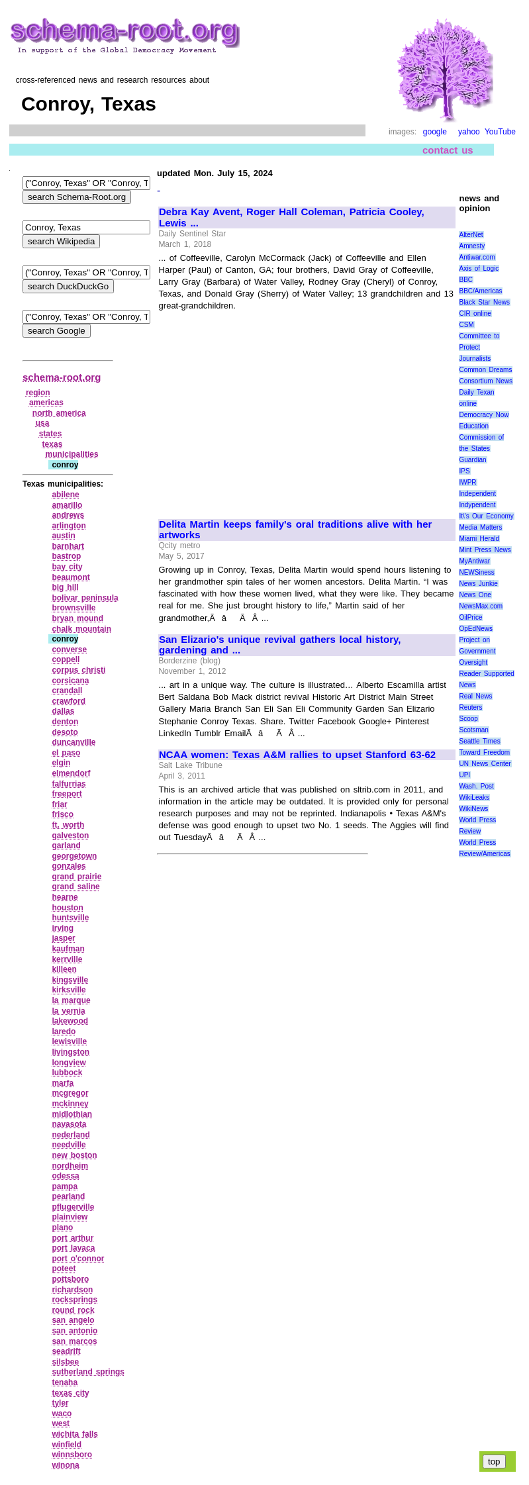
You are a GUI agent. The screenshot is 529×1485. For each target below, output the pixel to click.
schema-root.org (62, 377)
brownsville (73, 607)
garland (66, 845)
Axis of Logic (479, 268)
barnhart (68, 546)
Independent (477, 493)
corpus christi (78, 670)
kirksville (68, 989)
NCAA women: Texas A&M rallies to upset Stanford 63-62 (297, 754)
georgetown (74, 856)
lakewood (70, 1021)
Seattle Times (479, 741)
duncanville (73, 742)
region (38, 392)
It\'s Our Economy (486, 516)
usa (43, 423)
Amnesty (472, 246)
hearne (64, 897)
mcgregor (70, 1093)
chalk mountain (81, 629)
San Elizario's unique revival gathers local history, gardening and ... (280, 645)
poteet (63, 1268)
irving (62, 928)
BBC (466, 279)
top (494, 1461)
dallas (63, 711)
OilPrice (470, 617)
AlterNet (471, 234)
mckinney (70, 1103)
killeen (64, 969)
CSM (466, 324)
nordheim (70, 1166)
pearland (68, 1196)
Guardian (472, 459)
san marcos (74, 1341)
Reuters (470, 707)
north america (59, 413)
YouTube (500, 131)
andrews (68, 515)
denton (65, 721)
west (61, 1423)
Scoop (468, 718)
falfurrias (68, 784)
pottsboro (70, 1279)
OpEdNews (476, 628)
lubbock (67, 1072)
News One (475, 595)
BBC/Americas (480, 291)
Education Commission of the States (481, 437)
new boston (74, 1155)
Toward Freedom (484, 752)
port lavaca (73, 1248)
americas (46, 402)
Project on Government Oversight (477, 651)
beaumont (70, 577)
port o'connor (78, 1258)
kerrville (67, 959)
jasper (63, 938)
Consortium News (485, 381)
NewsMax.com (481, 606)
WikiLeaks (474, 797)
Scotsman (473, 730)
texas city (70, 1393)
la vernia (68, 1011)
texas (52, 444)
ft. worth (68, 825)
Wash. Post (476, 786)
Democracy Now (483, 414)
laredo (63, 1031)
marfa (62, 1083)
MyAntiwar (474, 561)
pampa (64, 1186)
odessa (65, 1175)
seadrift (66, 1351)
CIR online (475, 313)
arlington (68, 525)
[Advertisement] (270, 409)
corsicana (70, 680)
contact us (447, 150)
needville (68, 1144)
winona (65, 1465)
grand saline (75, 886)
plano (62, 1227)
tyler (60, 1403)
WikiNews (473, 808)
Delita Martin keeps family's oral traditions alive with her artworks (295, 530)
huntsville (70, 917)
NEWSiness (476, 572)
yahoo (469, 131)
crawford (68, 701)
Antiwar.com (477, 257)
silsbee (65, 1361)
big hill (65, 587)
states (50, 433)
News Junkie (478, 583)
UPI (464, 775)
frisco (62, 814)
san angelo (73, 1320)
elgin (61, 762)
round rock (73, 1310)
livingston (70, 1052)
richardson (72, 1289)
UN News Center (484, 763)
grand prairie (76, 876)
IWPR (467, 482)
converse (69, 649)
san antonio (74, 1330)
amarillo (67, 505)
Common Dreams (485, 369)
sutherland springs (88, 1371)
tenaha (64, 1382)
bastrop (66, 556)
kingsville (70, 979)
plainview (69, 1217)
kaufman (68, 948)
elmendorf (71, 773)
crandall (67, 690)
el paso (66, 752)
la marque (71, 1000)
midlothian (72, 1114)
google (435, 131)
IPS (464, 471)
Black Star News (484, 302)
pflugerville (73, 1207)
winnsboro (72, 1454)
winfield (66, 1444)
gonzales (68, 866)
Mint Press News (484, 549)
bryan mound (77, 618)
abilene (65, 494)
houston (67, 907)
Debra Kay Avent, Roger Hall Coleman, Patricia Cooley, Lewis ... (291, 217)
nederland (70, 1134)
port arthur (72, 1238)
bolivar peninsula (85, 597)
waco (62, 1413)
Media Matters (480, 527)
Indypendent (477, 504)
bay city (67, 566)
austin (63, 535)
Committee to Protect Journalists (479, 347)
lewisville (69, 1041)
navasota (69, 1124)
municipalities (72, 454)
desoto (64, 732)
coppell (65, 659)
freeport (66, 793)
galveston (70, 835)
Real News (475, 696)
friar (59, 804)
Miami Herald (479, 538)
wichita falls (75, 1434)
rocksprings (74, 1299)
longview (68, 1062)
